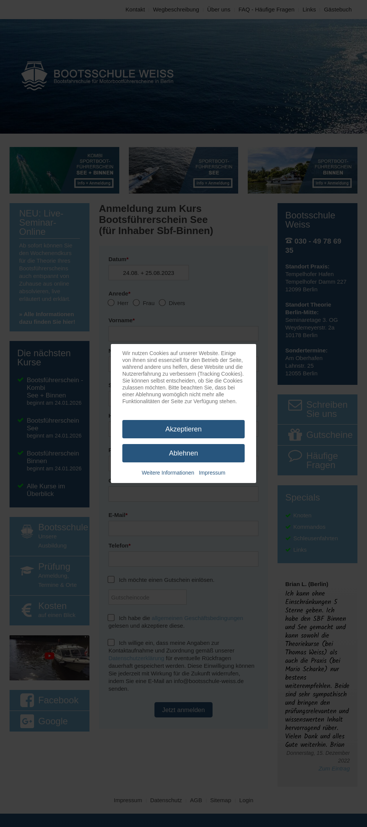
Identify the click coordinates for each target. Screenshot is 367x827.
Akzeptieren (183, 429)
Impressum (212, 473)
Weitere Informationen (168, 473)
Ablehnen (183, 453)
